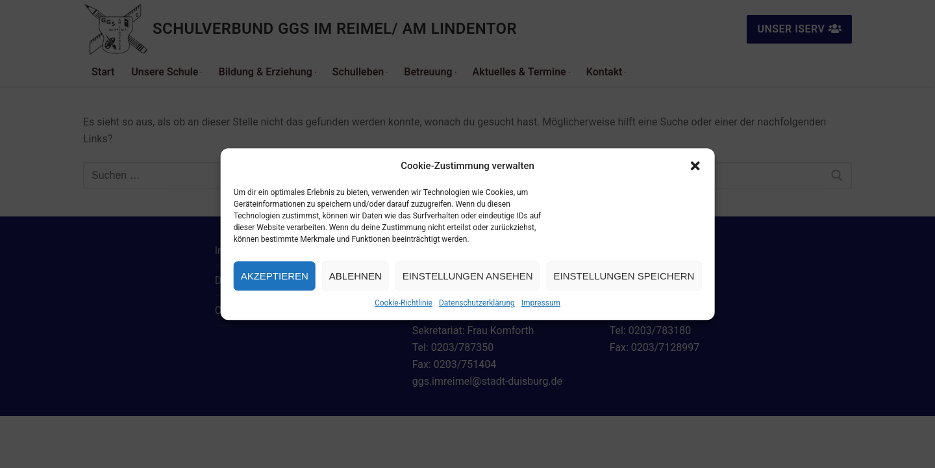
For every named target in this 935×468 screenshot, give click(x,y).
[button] (694, 165)
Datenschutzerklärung (477, 302)
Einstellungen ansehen (468, 275)
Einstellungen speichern (624, 275)
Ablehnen (355, 275)
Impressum (540, 302)
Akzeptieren (274, 275)
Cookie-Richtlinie (403, 302)
